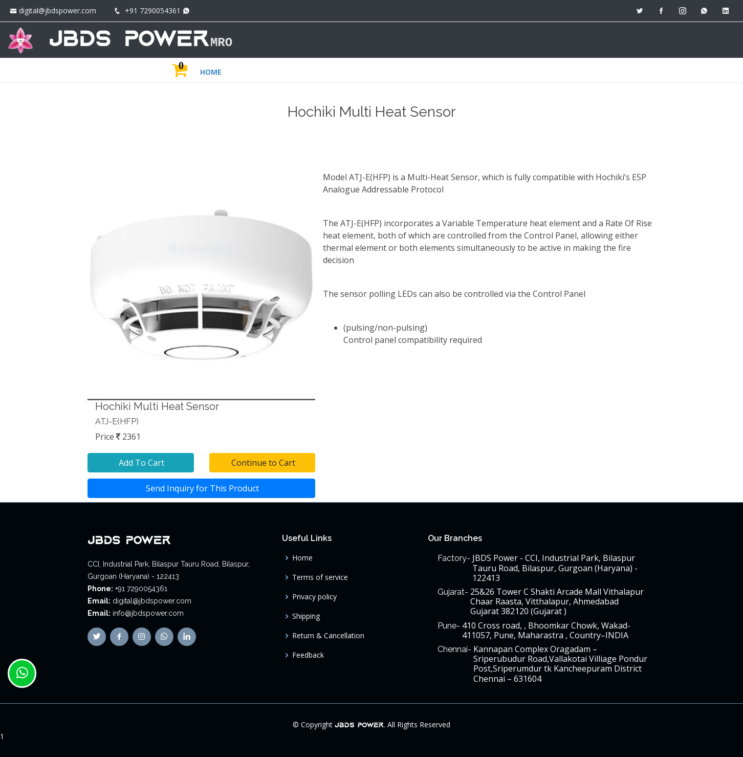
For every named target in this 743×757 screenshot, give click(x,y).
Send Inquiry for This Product (201, 488)
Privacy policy (314, 596)
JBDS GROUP (581, 39)
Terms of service (320, 577)
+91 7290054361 (153, 10)
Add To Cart (140, 462)
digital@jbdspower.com (57, 10)
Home (302, 557)
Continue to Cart (262, 462)
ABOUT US (526, 39)
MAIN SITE (646, 39)
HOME (481, 39)
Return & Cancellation (328, 635)
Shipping (306, 616)
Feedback (308, 655)
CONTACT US (704, 39)
